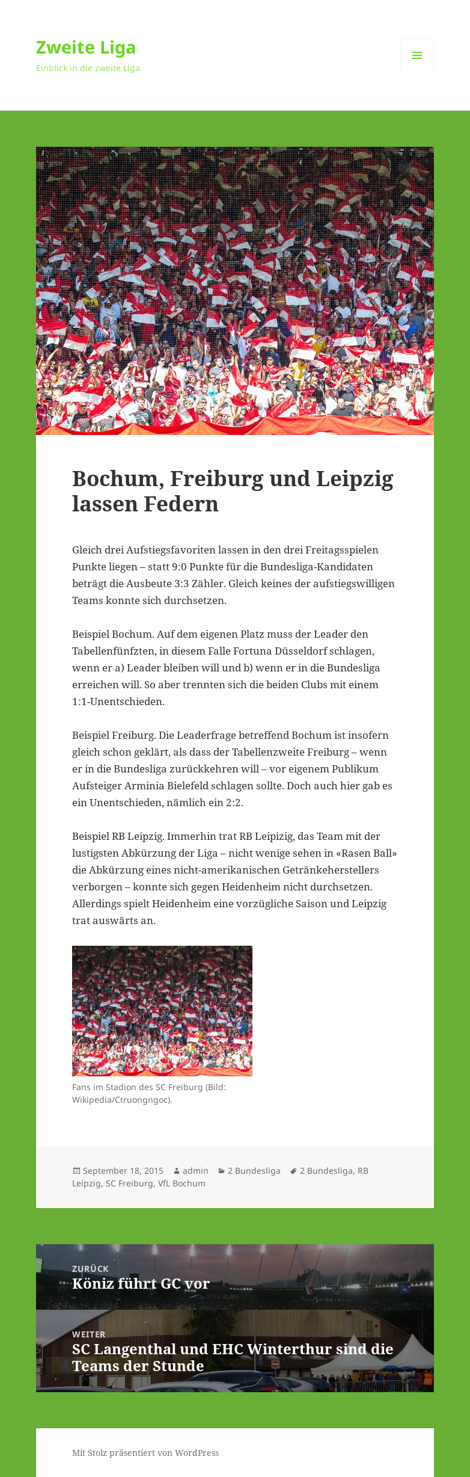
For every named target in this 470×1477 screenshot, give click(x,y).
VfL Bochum (182, 1183)
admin (196, 1170)
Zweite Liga (86, 46)
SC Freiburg (129, 1183)
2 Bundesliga (254, 1170)
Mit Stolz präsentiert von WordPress (145, 1452)
